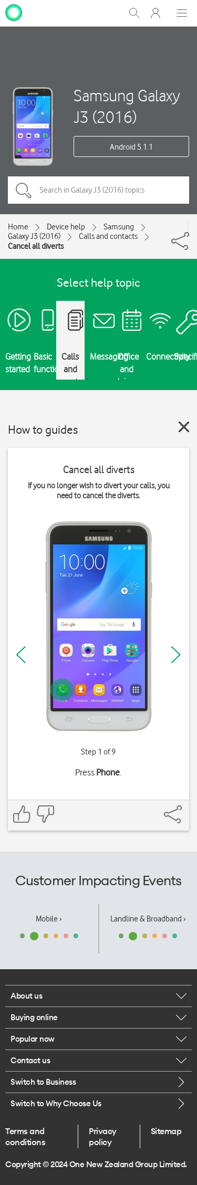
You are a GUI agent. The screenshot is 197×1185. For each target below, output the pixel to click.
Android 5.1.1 (131, 147)
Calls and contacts (108, 236)
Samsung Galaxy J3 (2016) (127, 106)
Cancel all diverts (36, 246)
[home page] (13, 12)
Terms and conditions (25, 1136)
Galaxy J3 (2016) (34, 236)
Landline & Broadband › (148, 919)
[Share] (188, 225)
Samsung (118, 227)
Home (18, 227)
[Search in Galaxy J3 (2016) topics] (98, 190)
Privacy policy (103, 1136)
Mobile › (49, 919)
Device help (66, 227)
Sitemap (166, 1131)
